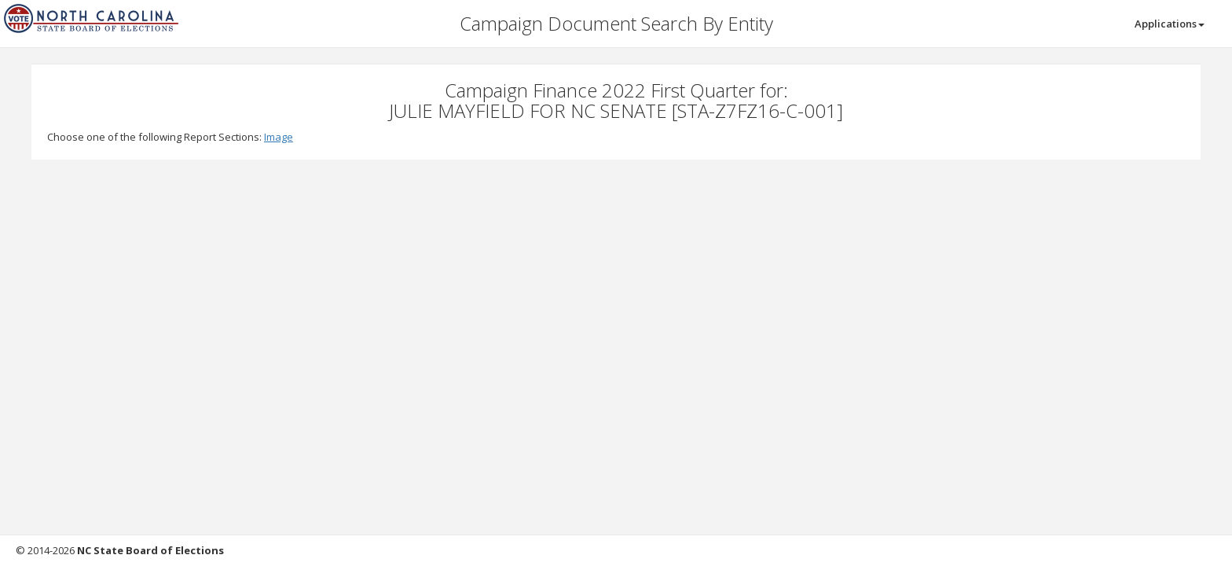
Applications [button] (1169, 24)
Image (278, 137)
